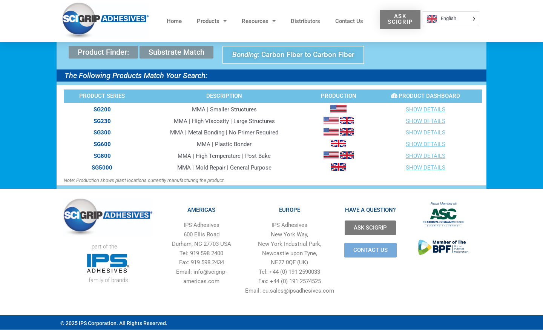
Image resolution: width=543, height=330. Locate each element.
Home (174, 21)
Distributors (305, 21)
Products (212, 21)
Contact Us (349, 21)
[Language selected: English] (451, 18)
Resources (259, 21)
